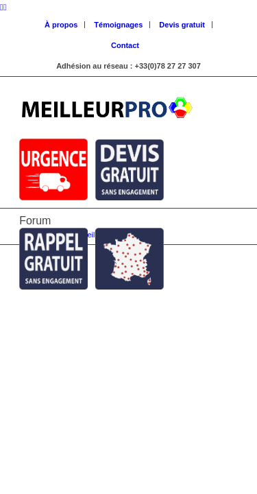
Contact (125, 45)
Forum (35, 220)
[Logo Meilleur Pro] (106, 104)
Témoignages (118, 25)
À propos (61, 25)
